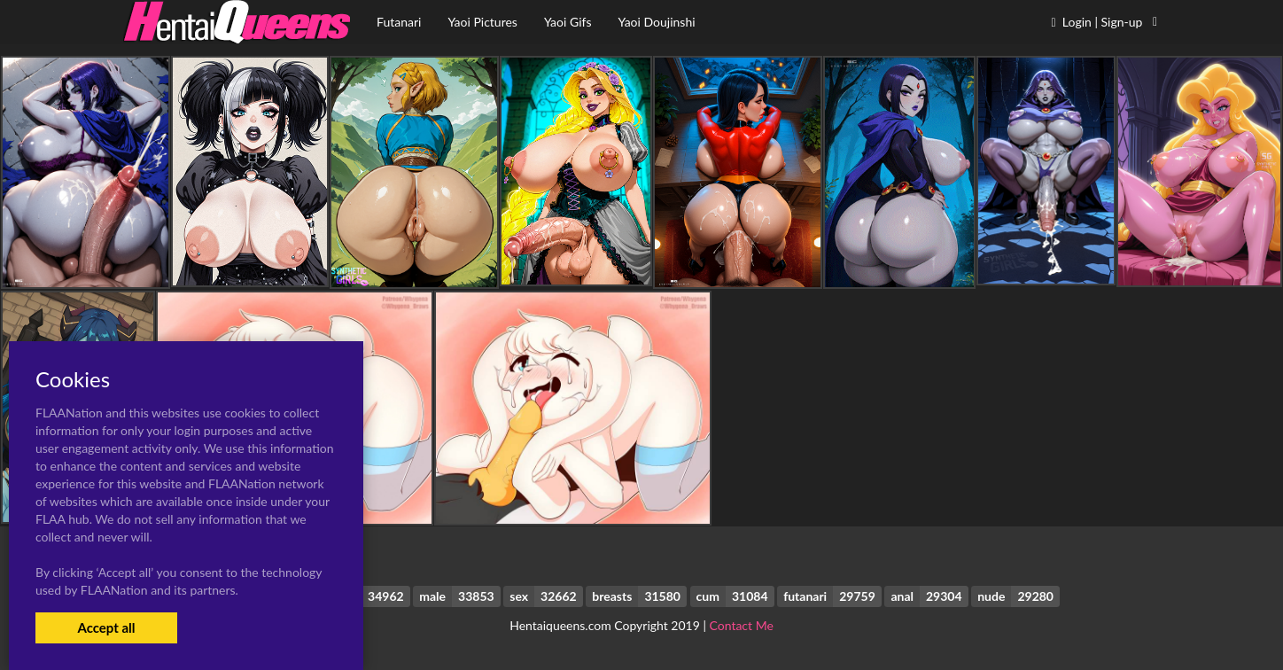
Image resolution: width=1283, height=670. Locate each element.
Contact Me (742, 625)
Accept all (106, 627)
